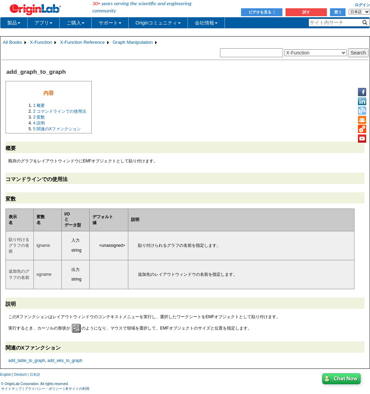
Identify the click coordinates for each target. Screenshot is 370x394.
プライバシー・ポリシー (43, 389)
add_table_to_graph (26, 360)
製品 (13, 23)
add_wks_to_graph (64, 360)
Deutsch (20, 374)
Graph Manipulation (133, 42)
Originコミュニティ (158, 23)
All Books (12, 42)
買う (338, 12)
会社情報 (206, 23)
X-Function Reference (82, 42)
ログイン (362, 5)
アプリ (43, 23)
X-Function (41, 42)
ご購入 (75, 23)
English (5, 374)
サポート (110, 23)
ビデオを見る (262, 12)
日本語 (35, 374)
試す (306, 12)
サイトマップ (11, 389)
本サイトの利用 (77, 389)
